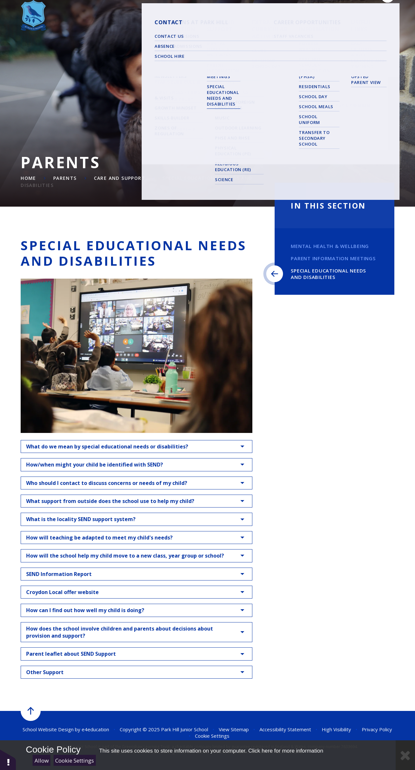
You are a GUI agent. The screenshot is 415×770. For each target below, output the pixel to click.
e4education (95, 729)
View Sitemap (234, 729)
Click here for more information (285, 751)
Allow (42, 760)
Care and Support (119, 178)
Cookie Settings (74, 760)
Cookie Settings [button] (212, 736)
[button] (8, 759)
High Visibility (336, 729)
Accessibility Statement (285, 729)
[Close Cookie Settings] (405, 755)
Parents (65, 178)
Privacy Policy (377, 729)
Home (28, 178)
